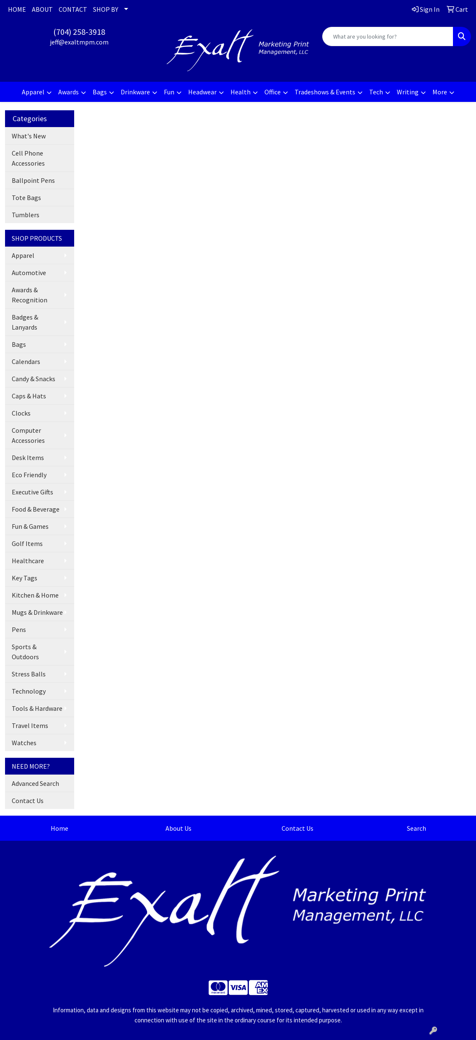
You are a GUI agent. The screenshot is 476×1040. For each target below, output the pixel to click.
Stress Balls (29, 674)
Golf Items (27, 543)
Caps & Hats (29, 396)
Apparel (23, 255)
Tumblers (25, 215)
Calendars (26, 361)
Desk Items (28, 457)
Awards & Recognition (29, 295)
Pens (19, 629)
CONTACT (73, 9)
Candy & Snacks (33, 378)
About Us (178, 828)
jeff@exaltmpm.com (79, 42)
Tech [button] (376, 92)
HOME (17, 9)
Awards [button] (68, 92)
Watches (24, 742)
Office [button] (272, 92)
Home (59, 828)
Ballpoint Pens (33, 180)
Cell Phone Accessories (28, 158)
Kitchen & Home (35, 595)
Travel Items (30, 725)
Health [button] (240, 92)
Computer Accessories (28, 435)
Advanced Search (35, 783)
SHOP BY (105, 9)
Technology (29, 691)
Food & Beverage (36, 509)
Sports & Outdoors (25, 651)
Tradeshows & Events (325, 92)
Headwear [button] (202, 92)
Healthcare (28, 560)
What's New (29, 136)
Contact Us (28, 800)
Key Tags (24, 578)
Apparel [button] (33, 92)
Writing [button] (408, 92)
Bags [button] (100, 92)
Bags (19, 344)
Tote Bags (26, 197)
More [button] (439, 92)
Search (416, 828)
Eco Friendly (29, 475)
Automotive (29, 272)
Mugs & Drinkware (37, 612)
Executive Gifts (32, 492)
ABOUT (42, 9)
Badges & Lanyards (25, 322)
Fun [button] (169, 92)
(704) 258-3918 (79, 31)
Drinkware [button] (135, 92)
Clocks (21, 413)
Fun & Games (30, 526)
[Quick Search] (387, 36)
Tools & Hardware (37, 708)
